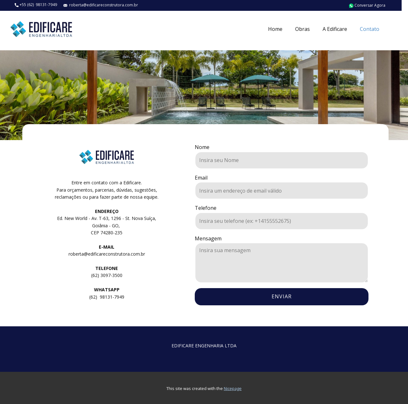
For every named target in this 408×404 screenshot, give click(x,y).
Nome (202, 147)
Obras (302, 28)
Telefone (205, 207)
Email (201, 177)
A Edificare (335, 28)
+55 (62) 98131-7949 (36, 5)
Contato (369, 28)
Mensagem (208, 238)
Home (275, 28)
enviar (282, 296)
